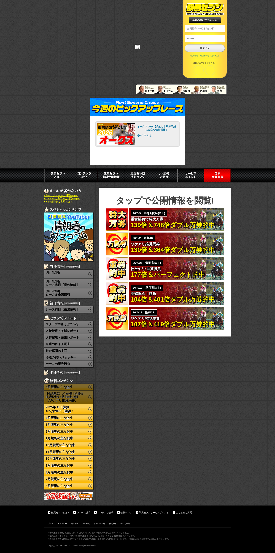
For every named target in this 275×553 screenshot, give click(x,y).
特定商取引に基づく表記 (119, 523)
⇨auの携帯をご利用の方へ (58, 201)
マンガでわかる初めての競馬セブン (68, 496)
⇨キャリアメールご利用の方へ (61, 195)
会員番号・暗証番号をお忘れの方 (204, 56)
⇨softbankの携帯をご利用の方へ (62, 198)
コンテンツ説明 (105, 512)
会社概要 (74, 523)
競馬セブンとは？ (60, 512)
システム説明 (83, 512)
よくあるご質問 (184, 512)
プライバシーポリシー (57, 523)
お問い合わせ (99, 523)
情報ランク (126, 512)
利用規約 (86, 523)
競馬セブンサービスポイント (154, 512)
